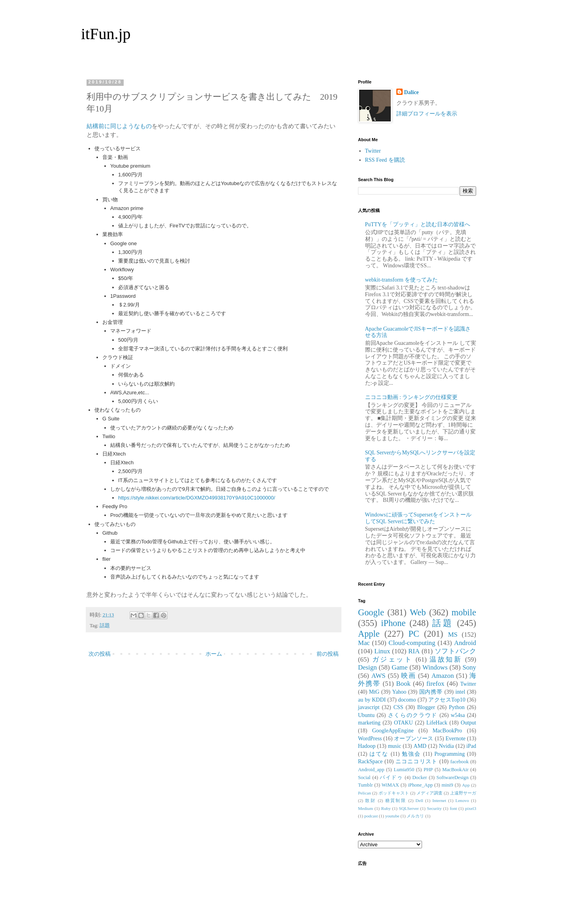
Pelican (364, 793)
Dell (419, 800)
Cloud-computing (411, 643)
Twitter (373, 151)
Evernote (455, 739)
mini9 (447, 785)
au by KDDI (372, 700)
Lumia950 (404, 769)
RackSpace (370, 761)
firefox (435, 683)
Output (468, 723)
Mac (364, 643)
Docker (419, 777)
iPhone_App (420, 785)
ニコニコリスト (416, 761)
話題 (105, 625)
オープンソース (413, 739)
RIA (414, 651)
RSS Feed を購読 (385, 160)
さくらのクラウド (412, 715)
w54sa (458, 715)
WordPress (370, 739)
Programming (449, 754)
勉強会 (411, 754)
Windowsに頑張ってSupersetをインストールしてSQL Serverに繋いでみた (418, 518)
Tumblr (365, 785)
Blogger (426, 707)
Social (364, 777)
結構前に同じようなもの (119, 126)
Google (371, 612)
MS (453, 634)
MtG (374, 692)
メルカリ (415, 815)
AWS (378, 675)
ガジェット (392, 659)
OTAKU (403, 723)
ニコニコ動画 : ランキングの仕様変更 (411, 397)
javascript (368, 707)
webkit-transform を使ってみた (401, 280)
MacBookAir (455, 769)
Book (403, 683)
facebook (459, 761)
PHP (428, 769)
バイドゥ (391, 777)
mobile (464, 612)
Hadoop (366, 746)
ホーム (213, 654)
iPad (471, 746)
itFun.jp (106, 34)
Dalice (411, 92)
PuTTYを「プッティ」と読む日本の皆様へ (417, 224)
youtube (392, 815)
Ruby (386, 808)
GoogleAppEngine (393, 731)
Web (418, 612)
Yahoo (399, 692)
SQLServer (408, 808)
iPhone (393, 623)
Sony (469, 667)
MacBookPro (447, 731)
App (465, 785)
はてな (378, 754)
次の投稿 (100, 654)
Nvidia (446, 746)
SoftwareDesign (453, 777)
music (394, 746)
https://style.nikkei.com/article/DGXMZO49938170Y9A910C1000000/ (196, 498)
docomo (407, 700)
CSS (398, 707)
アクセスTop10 (446, 700)
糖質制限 (396, 800)
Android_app (371, 769)
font (453, 808)
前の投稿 (328, 654)
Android (465, 643)
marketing (369, 723)
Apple (369, 634)
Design (367, 667)
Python (457, 707)
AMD (420, 746)
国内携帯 (431, 692)
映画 (408, 675)
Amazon (442, 675)
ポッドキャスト (394, 793)
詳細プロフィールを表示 (426, 114)
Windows (435, 667)
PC (413, 634)
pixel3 (470, 808)
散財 (370, 800)
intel (460, 692)
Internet (439, 800)
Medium (365, 808)
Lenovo (462, 800)
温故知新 (446, 659)
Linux (382, 651)
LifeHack (436, 723)
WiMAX (390, 785)
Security (434, 808)
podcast (371, 815)
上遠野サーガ (463, 793)
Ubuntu (366, 715)
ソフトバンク (455, 651)
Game (399, 667)
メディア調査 (429, 793)
